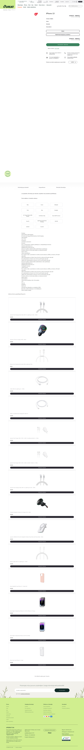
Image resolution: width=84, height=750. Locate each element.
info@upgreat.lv (31, 737)
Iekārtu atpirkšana (31, 7)
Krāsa (47, 21)
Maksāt (80, 1)
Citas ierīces (41, 5)
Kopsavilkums (42, 187)
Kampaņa (20, 7)
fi (62, 6)
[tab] (23, 188)
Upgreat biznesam (57, 1)
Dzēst (62, 31)
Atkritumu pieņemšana (47, 712)
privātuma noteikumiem (25, 693)
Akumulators (49, 26)
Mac (32, 5)
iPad (29, 5)
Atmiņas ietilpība (49, 18)
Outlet (24, 7)
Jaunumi (67, 1)
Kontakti (62, 1)
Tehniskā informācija (61, 187)
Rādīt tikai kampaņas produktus (62, 34)
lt (63, 6)
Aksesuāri (48, 5)
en (59, 6)
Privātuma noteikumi (66, 708)
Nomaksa (51, 1)
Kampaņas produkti (10, 717)
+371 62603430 (32, 1)
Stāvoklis (48, 24)
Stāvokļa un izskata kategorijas (39, 2)
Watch (36, 5)
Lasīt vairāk (57, 48)
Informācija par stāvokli (23, 187)
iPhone (25, 5)
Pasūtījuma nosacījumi (47, 708)
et (60, 6)
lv (57, 6)
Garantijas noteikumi (47, 710)
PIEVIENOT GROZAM (63, 44)
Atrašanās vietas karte (50, 730)
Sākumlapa (20, 5)
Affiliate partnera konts (29, 712)
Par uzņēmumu (45, 1)
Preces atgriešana (46, 706)
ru (65, 6)
